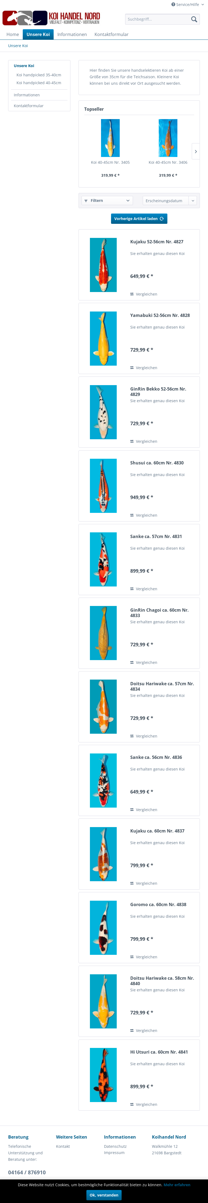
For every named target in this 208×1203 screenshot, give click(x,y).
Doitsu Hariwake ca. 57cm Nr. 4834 (162, 686)
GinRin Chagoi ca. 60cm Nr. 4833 (159, 612)
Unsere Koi (24, 65)
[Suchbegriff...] (162, 19)
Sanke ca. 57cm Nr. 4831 (156, 536)
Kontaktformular (29, 105)
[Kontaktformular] (111, 34)
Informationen (27, 94)
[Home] (13, 34)
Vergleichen (143, 294)
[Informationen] (72, 34)
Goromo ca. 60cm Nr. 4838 (158, 904)
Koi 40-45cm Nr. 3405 (110, 162)
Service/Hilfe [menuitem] (185, 4)
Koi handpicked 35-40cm (39, 74)
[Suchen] (194, 19)
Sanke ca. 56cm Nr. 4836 (156, 757)
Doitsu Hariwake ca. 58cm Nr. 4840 (162, 980)
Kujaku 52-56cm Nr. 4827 (156, 242)
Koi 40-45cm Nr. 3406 (168, 162)
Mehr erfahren (177, 1184)
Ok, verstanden (104, 1195)
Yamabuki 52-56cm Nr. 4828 (160, 315)
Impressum (114, 1152)
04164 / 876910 (27, 1172)
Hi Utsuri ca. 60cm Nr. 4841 (159, 1052)
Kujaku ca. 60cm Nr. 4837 (157, 831)
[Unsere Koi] (38, 34)
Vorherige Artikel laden (139, 217)
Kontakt (63, 1146)
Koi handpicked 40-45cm (39, 82)
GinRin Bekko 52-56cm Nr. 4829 (158, 391)
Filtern (93, 200)
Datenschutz (115, 1146)
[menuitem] (162, 19)
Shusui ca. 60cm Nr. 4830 (157, 463)
